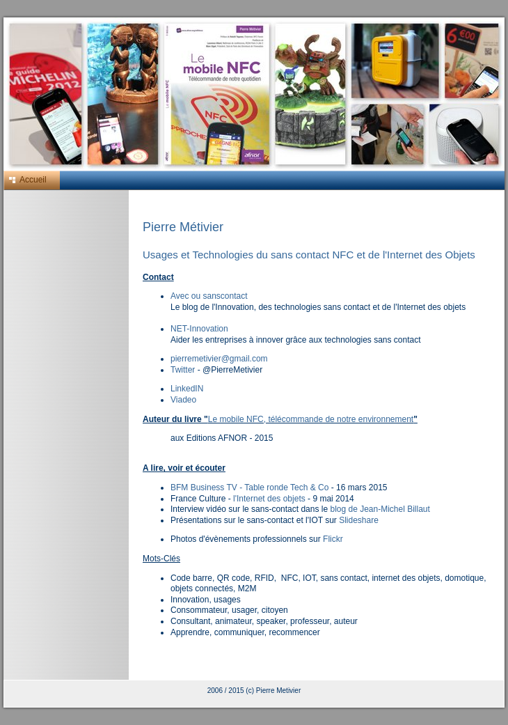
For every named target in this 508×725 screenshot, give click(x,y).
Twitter (182, 370)
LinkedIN (186, 388)
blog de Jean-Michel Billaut (379, 509)
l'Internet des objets (269, 499)
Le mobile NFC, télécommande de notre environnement (311, 419)
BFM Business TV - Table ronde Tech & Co (249, 487)
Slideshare (359, 520)
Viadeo (183, 400)
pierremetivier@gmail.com (219, 359)
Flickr (333, 539)
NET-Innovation (199, 329)
